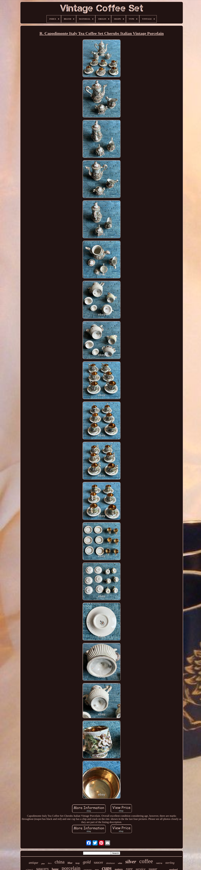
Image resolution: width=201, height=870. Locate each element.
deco (50, 863)
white (120, 863)
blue (70, 862)
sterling (169, 862)
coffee (146, 861)
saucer (98, 862)
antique (33, 862)
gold (87, 861)
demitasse (110, 863)
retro (159, 863)
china (60, 861)
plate (43, 864)
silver (130, 861)
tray (78, 863)
